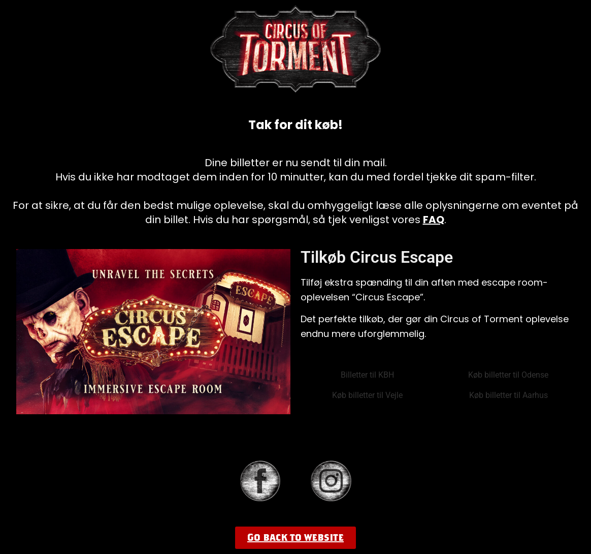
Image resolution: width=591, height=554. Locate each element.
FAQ (433, 219)
